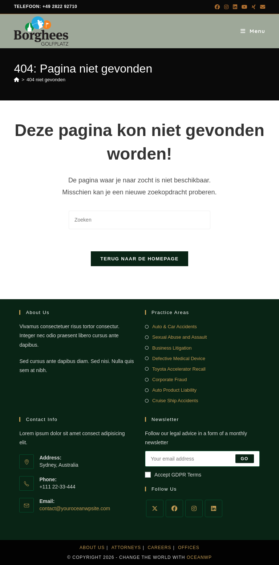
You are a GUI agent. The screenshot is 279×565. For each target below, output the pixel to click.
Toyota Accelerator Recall (179, 369)
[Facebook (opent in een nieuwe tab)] (217, 7)
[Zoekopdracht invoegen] (139, 220)
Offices (188, 547)
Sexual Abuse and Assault (179, 337)
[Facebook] (174, 508)
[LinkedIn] (213, 508)
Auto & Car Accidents (174, 326)
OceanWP (199, 557)
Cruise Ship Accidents (175, 400)
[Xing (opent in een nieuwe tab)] (254, 7)
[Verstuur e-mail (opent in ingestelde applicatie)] (261, 7)
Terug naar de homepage (139, 258)
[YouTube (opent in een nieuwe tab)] (244, 7)
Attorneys (126, 547)
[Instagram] (194, 508)
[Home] (16, 79)
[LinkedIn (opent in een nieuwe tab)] (235, 7)
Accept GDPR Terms (173, 475)
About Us (92, 547)
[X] (154, 508)
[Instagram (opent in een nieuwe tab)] (226, 7)
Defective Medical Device (178, 358)
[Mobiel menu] (252, 31)
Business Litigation (171, 348)
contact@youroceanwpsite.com (74, 508)
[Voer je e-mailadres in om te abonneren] (202, 459)
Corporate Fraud (169, 379)
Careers (159, 547)
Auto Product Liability (174, 390)
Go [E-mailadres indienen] (244, 458)
